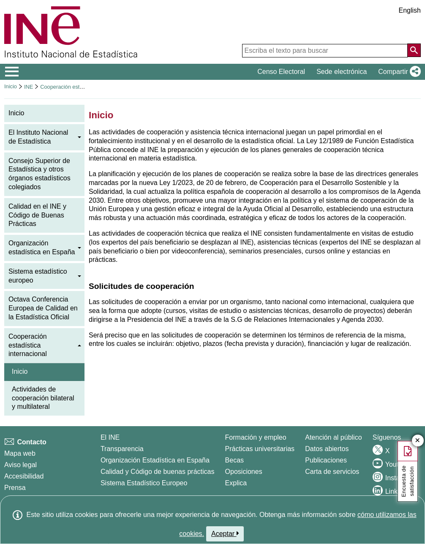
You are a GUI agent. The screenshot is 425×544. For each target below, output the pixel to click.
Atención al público (333, 437)
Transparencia (122, 448)
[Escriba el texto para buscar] (325, 50)
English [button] (410, 10)
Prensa (15, 487)
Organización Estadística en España (155, 460)
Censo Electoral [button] (281, 71)
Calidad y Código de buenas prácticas (158, 471)
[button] (398, 71)
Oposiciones (243, 471)
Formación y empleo (255, 437)
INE (28, 87)
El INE (110, 437)
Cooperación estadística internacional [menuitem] (27, 345)
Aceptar (225, 533)
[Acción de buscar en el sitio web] (414, 50)
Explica (236, 483)
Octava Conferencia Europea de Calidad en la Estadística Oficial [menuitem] (43, 308)
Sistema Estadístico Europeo (144, 483)
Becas (234, 460)
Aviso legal (20, 464)
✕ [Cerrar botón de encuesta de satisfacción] (417, 440)
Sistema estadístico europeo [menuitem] (37, 276)
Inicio (10, 86)
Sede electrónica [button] (341, 71)
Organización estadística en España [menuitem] (41, 247)
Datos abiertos (327, 448)
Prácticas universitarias (260, 448)
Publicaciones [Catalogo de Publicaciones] (326, 460)
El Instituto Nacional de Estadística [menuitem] (38, 137)
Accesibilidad (24, 476)
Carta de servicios (332, 471)
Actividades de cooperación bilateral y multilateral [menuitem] (43, 398)
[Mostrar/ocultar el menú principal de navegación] (12, 71)
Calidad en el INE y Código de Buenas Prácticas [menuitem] (37, 215)
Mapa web (19, 453)
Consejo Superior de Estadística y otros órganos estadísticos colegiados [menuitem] (39, 173)
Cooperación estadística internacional (85, 87)
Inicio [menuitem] (16, 113)
